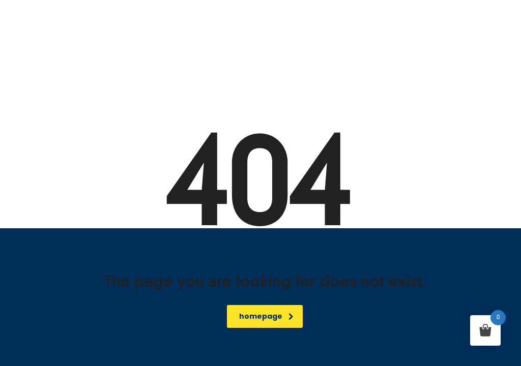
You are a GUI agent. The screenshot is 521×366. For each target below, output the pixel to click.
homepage (266, 316)
